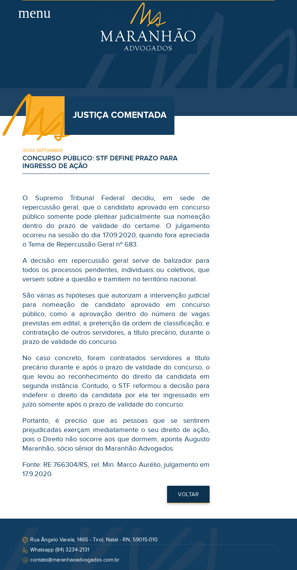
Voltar (188, 495)
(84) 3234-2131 (72, 550)
